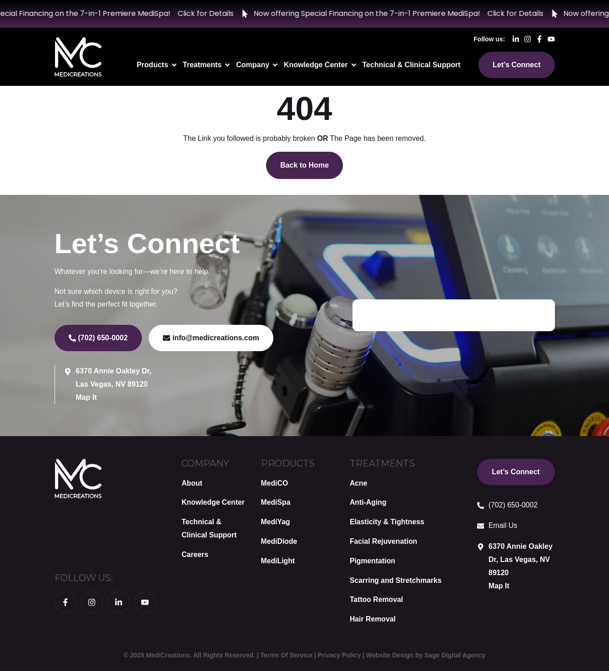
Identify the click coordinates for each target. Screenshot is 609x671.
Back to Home (304, 165)
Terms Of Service (286, 655)
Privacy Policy (339, 655)
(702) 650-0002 (514, 505)
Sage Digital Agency (454, 655)
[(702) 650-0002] (480, 505)
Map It (86, 397)
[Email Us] (480, 526)
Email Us (503, 525)
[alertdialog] (304, 14)
